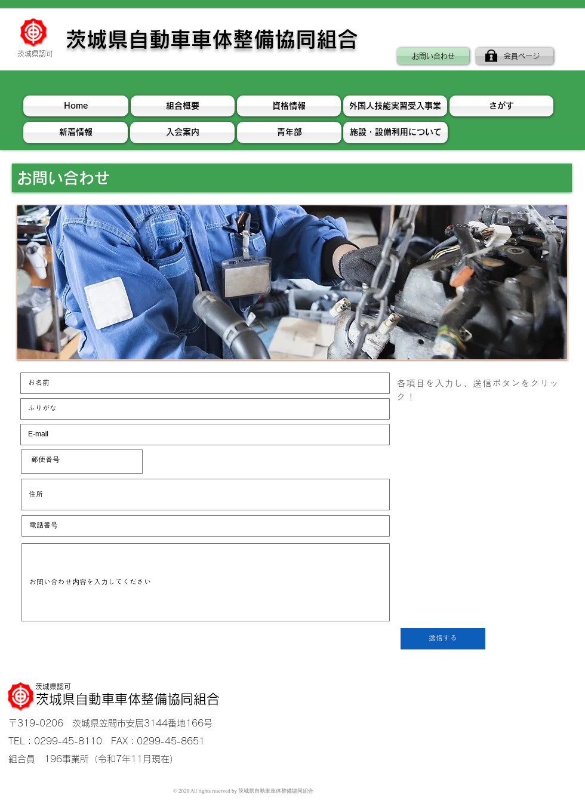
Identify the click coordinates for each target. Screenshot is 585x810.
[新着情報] (75, 132)
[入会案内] (182, 132)
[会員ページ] (514, 56)
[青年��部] (289, 132)
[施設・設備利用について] (395, 132)
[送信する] (443, 638)
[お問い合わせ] (433, 56)
